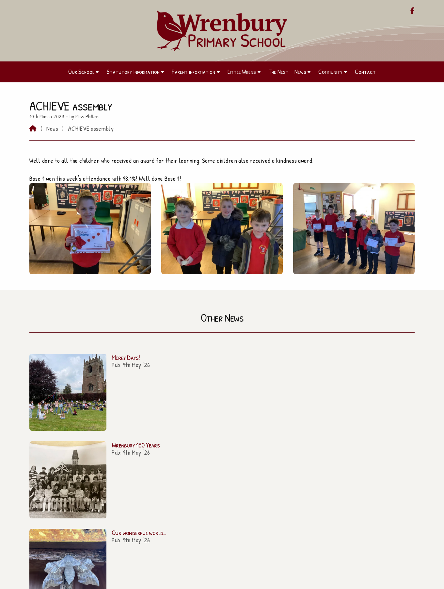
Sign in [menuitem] (404, 581)
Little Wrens (90, 483)
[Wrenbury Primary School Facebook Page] (412, 11)
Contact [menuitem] (365, 71)
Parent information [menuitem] (193, 71)
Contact (90, 511)
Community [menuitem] (330, 71)
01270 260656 (225, 472)
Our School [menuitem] (81, 71)
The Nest (90, 492)
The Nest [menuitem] (278, 71)
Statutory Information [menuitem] (133, 71)
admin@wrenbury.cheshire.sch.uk (226, 464)
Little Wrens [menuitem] (242, 71)
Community (90, 502)
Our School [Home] (89, 464)
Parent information (90, 474)
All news (396, 393)
